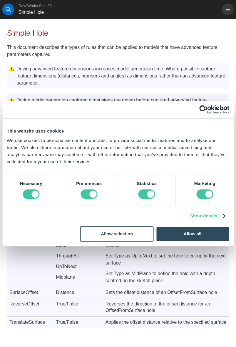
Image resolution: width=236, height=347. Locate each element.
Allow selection (117, 233)
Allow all (193, 233)
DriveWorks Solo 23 (35, 6)
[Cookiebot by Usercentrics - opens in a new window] (203, 109)
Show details (203, 215)
